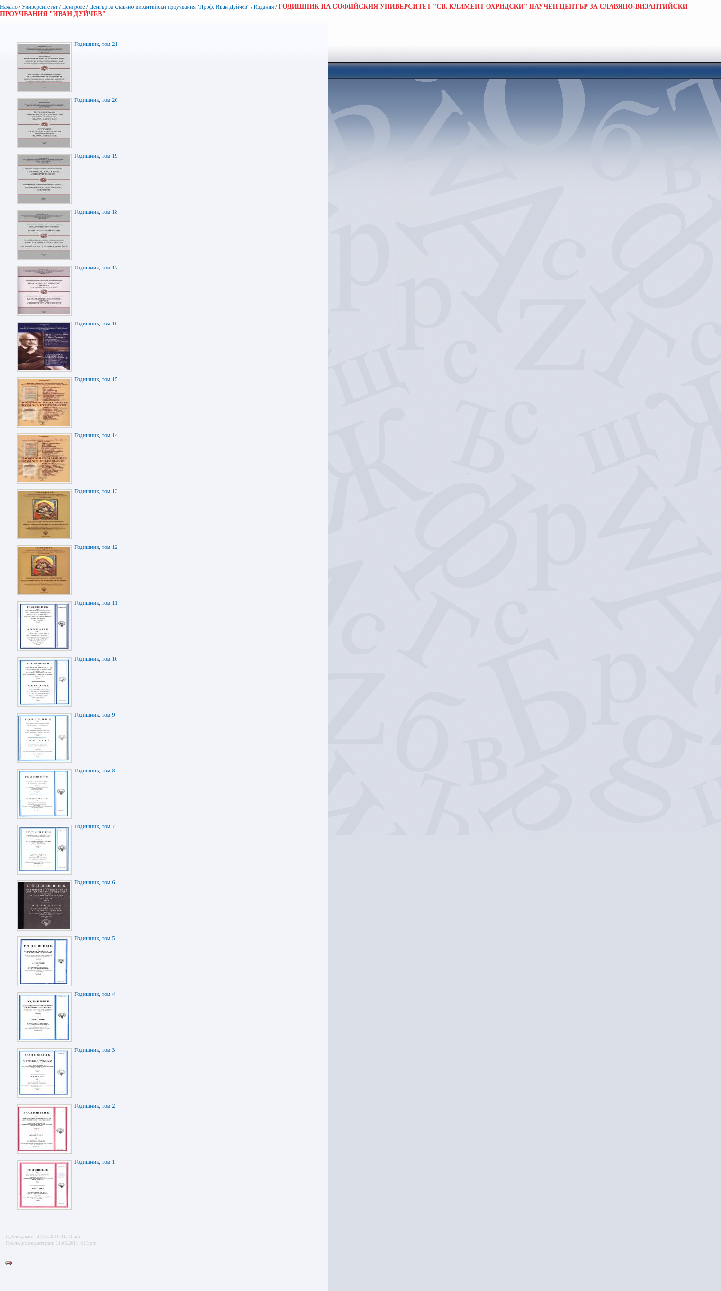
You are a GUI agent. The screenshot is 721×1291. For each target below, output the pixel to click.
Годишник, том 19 (95, 155)
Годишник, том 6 (94, 882)
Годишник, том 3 (94, 1050)
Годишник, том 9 (94, 714)
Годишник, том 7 (94, 826)
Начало (9, 6)
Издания (264, 6)
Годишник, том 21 (95, 44)
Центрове (73, 6)
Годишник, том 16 (95, 323)
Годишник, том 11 (95, 603)
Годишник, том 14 (95, 435)
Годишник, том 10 (95, 658)
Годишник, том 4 (94, 994)
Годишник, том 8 (94, 770)
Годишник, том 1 (94, 1161)
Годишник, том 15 (95, 379)
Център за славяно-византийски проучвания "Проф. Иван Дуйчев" (169, 6)
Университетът (40, 6)
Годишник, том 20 (95, 100)
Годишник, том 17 (95, 267)
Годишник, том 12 (95, 547)
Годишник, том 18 (95, 211)
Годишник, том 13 (95, 491)
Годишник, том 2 (94, 1106)
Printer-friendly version (11, 1263)
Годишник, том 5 (94, 938)
